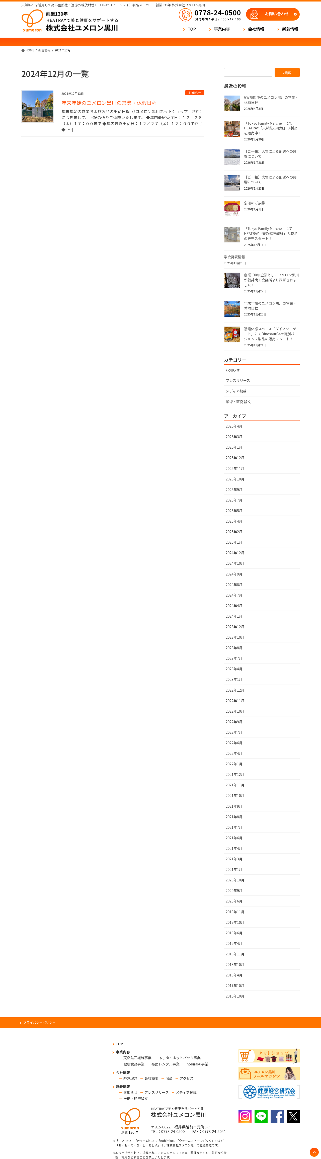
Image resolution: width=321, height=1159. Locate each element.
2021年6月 (234, 837)
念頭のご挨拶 (254, 202)
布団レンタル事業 (165, 1063)
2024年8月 (234, 584)
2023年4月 (234, 668)
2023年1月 (234, 679)
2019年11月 (235, 911)
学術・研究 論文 (238, 401)
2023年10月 (235, 637)
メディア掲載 (236, 390)
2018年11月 (235, 953)
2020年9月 (234, 890)
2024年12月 (235, 552)
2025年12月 (235, 457)
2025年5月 (234, 510)
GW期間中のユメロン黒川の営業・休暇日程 (271, 100)
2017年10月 (235, 985)
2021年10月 (235, 795)
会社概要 (151, 1078)
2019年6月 (234, 932)
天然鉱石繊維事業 (137, 1057)
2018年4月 (234, 974)
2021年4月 (234, 848)
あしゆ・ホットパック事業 (179, 1057)
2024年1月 (234, 616)
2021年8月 (234, 816)
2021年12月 (235, 774)
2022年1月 (234, 763)
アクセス (186, 1078)
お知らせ (194, 92)
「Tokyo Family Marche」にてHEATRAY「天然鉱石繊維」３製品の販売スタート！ (270, 233)
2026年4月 (234, 426)
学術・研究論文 (135, 1098)
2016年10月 (235, 996)
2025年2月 (234, 531)
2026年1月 (234, 447)
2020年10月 (235, 879)
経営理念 (130, 1078)
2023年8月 (234, 647)
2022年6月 (234, 742)
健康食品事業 (133, 1063)
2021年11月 (235, 784)
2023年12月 (235, 626)
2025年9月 (234, 489)
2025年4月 (234, 521)
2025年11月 (235, 468)
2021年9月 (234, 806)
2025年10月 (235, 478)
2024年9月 (234, 573)
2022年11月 (235, 700)
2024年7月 (234, 595)
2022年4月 (234, 753)
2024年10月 (235, 563)
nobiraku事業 (197, 1063)
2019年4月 (234, 943)
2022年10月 (235, 711)
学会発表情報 (234, 256)
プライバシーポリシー (39, 1022)
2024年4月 (234, 605)
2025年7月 (234, 500)
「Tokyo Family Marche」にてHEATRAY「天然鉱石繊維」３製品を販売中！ (270, 128)
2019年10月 (235, 922)
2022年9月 (234, 721)
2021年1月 (234, 869)
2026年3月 (234, 436)
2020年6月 (234, 900)
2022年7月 (234, 732)
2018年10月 (235, 964)
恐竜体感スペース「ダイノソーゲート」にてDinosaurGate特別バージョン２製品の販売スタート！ (271, 333)
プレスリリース (238, 380)
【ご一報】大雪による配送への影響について (270, 154)
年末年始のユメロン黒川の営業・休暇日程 (109, 102)
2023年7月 (234, 658)
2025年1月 (234, 542)
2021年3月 (234, 858)
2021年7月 (234, 827)
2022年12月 (235, 690)
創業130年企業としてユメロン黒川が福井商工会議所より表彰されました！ (271, 279)
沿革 (169, 1078)
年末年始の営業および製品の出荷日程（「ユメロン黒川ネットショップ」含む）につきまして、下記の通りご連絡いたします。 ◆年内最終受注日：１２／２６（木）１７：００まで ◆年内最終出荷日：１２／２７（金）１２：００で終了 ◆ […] (132, 120)
